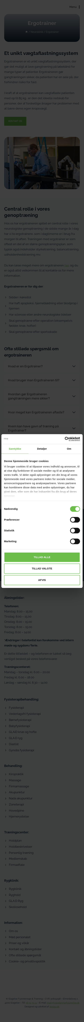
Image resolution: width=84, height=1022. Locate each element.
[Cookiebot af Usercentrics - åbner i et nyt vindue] (64, 439)
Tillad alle (42, 557)
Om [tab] (69, 448)
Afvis (42, 579)
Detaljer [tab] (42, 448)
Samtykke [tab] (15, 448)
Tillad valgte (42, 568)
